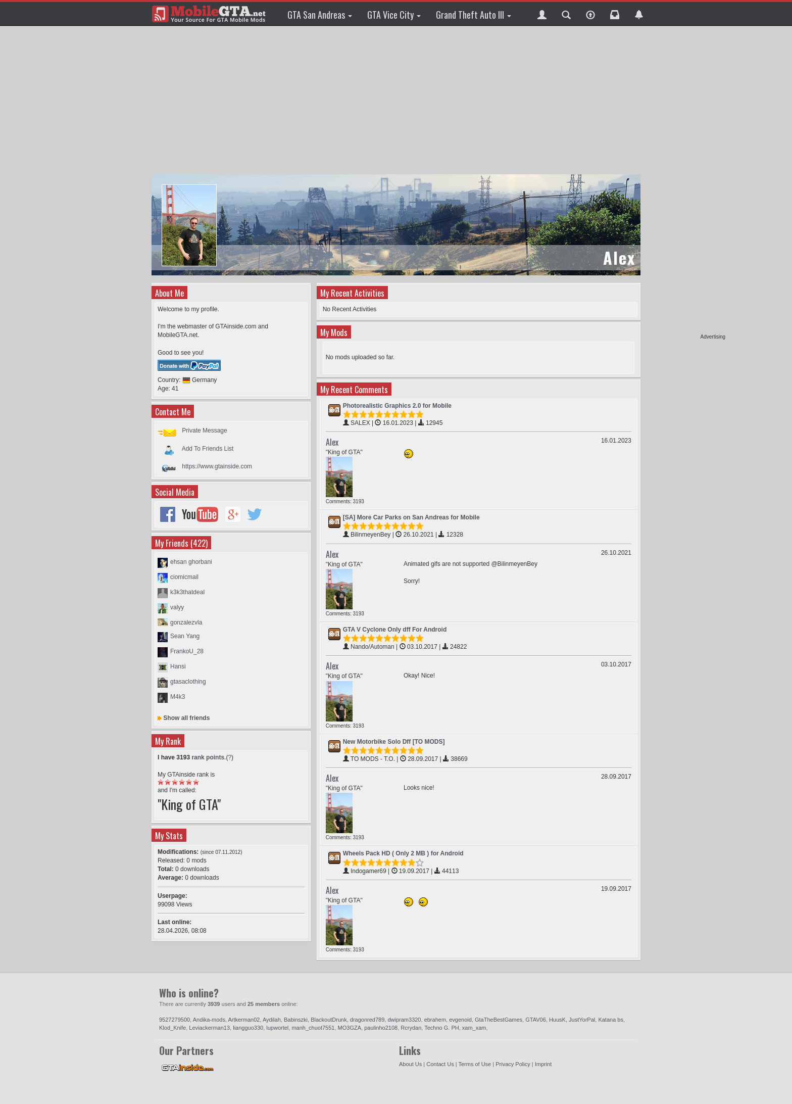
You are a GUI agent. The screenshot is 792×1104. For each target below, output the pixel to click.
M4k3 (177, 696)
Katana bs (610, 1020)
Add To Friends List (208, 448)
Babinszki (296, 1020)
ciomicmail (184, 577)
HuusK (557, 1020)
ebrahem (435, 1020)
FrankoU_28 (187, 651)
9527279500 (174, 1020)
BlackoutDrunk (329, 1020)
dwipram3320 (404, 1020)
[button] (542, 13)
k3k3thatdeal (187, 592)
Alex (332, 442)
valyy (177, 607)
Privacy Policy (513, 1064)
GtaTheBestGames (498, 1020)
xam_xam (474, 1028)
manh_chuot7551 (312, 1028)
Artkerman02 (244, 1020)
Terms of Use (474, 1064)
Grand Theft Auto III (473, 14)
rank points (207, 757)
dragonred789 (367, 1020)
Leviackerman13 (209, 1028)
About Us (410, 1064)
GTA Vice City (394, 14)
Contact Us (440, 1064)
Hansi (178, 666)
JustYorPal (582, 1020)
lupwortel (277, 1028)
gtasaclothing (188, 681)
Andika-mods (209, 1020)
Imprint (543, 1064)
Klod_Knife (172, 1028)
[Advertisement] (686, 181)
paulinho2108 (381, 1028)
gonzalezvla (186, 622)
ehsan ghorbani (191, 561)
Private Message (204, 430)
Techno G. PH (441, 1028)
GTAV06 (535, 1020)
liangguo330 (248, 1028)
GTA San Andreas (319, 14)
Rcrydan (411, 1028)
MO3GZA (349, 1028)
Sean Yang (185, 636)
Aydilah (272, 1020)
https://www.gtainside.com (217, 466)
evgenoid (460, 1020)
